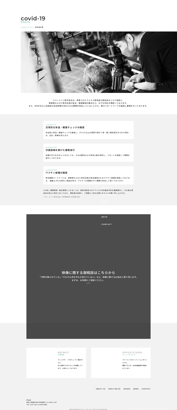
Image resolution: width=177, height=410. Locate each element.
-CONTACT (106, 224)
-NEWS (104, 210)
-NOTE (104, 217)
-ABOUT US (106, 187)
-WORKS (105, 202)
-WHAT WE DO (108, 195)
